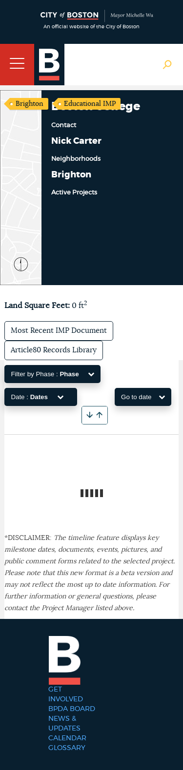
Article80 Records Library (54, 350)
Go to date (143, 397)
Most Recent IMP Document (59, 330)
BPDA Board (71, 709)
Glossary (66, 748)
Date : (37, 397)
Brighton (29, 103)
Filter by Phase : (52, 374)
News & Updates (64, 723)
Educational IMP (90, 103)
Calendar (67, 738)
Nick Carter (76, 141)
